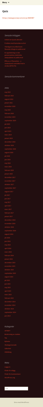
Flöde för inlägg (10, 370)
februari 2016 (9, 255)
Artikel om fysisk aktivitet (13, 40)
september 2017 (10, 188)
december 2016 (10, 220)
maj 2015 (8, 287)
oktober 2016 (9, 227)
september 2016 (10, 231)
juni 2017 (7, 199)
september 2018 (10, 149)
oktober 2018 (9, 145)
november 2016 (10, 223)
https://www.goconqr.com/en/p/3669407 (18, 18)
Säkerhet (8, 348)
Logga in (7, 367)
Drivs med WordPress (21, 402)
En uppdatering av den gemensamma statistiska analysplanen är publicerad (14, 55)
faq (6, 338)
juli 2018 (7, 156)
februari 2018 (9, 170)
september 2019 (10, 120)
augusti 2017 (9, 191)
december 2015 (10, 263)
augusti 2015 (9, 277)
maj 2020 (8, 110)
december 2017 (10, 177)
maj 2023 (8, 92)
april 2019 (8, 131)
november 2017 (10, 181)
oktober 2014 (9, 309)
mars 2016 (8, 252)
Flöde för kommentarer (13, 374)
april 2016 (8, 248)
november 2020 (10, 106)
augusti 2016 (9, 234)
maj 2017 (8, 202)
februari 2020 (9, 113)
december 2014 (10, 302)
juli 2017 (7, 195)
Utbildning (8, 352)
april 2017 (8, 206)
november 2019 (10, 117)
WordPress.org (10, 378)
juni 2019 (7, 128)
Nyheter (7, 341)
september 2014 (10, 312)
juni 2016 (7, 241)
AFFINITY (7, 331)
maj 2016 (8, 245)
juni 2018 (7, 160)
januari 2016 (9, 259)
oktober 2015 (9, 270)
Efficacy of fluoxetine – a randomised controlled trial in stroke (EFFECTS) (15, 63)
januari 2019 (9, 138)
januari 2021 (9, 103)
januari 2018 (9, 174)
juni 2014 (7, 316)
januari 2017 (9, 216)
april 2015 (8, 291)
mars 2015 (8, 294)
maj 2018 (8, 163)
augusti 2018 (9, 152)
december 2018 (10, 142)
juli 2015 (7, 280)
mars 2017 (8, 209)
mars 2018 (8, 167)
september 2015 (10, 273)
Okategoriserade (11, 345)
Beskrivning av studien (12, 334)
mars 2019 (8, 135)
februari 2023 (9, 96)
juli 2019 (7, 124)
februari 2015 (9, 298)
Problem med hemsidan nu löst (15, 43)
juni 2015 (7, 284)
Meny (4, 2)
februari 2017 (9, 213)
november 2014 (10, 305)
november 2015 (10, 266)
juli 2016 (7, 238)
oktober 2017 (9, 184)
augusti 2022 (9, 99)
